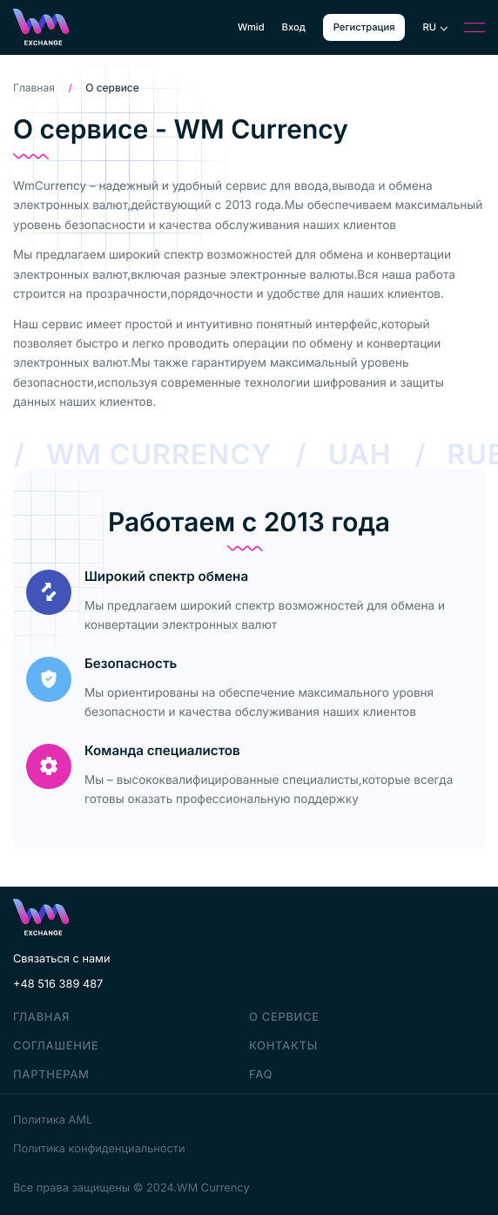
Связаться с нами (62, 959)
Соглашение (55, 1046)
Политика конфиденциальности (99, 1149)
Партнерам (51, 1075)
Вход (294, 27)
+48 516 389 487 (58, 984)
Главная (34, 87)
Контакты (283, 1046)
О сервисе (284, 1017)
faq (261, 1075)
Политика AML (52, 1120)
